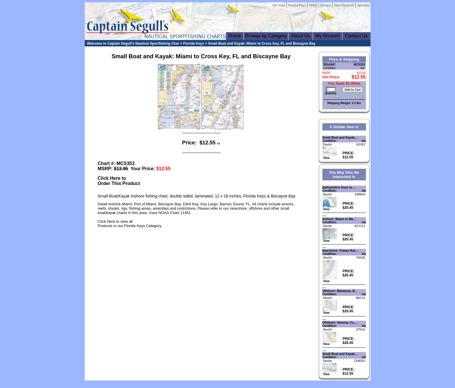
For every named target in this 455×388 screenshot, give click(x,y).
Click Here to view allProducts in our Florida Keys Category (130, 223)
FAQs (313, 5)
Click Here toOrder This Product (119, 181)
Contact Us (356, 35)
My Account (327, 35)
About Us (300, 35)
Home (234, 35)
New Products (344, 5)
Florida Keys (297, 5)
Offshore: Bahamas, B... (340, 291)
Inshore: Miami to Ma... (339, 219)
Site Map (278, 5)
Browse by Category (266, 35)
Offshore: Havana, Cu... (339, 322)
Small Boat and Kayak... (339, 137)
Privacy (325, 5)
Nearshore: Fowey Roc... (340, 250)
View (329, 156)
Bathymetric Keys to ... (339, 187)
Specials (363, 5)
